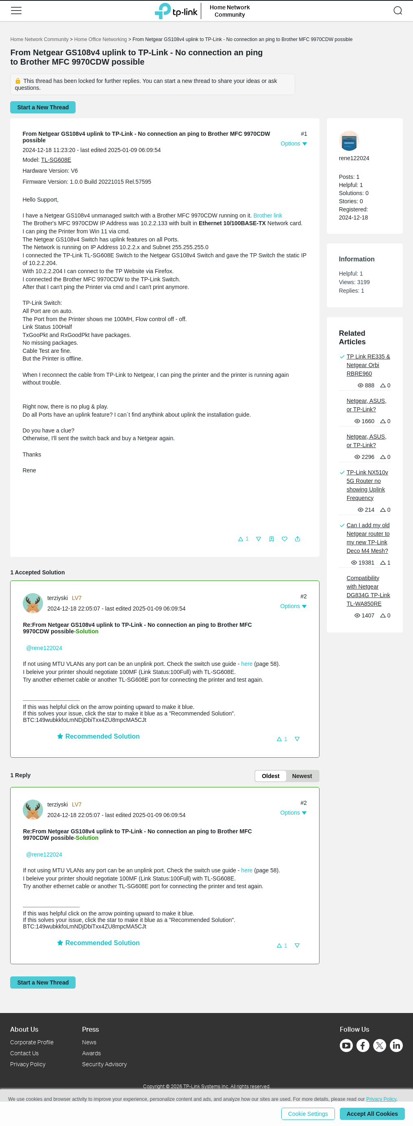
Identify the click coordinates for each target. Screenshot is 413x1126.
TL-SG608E (56, 160)
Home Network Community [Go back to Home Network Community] (39, 39)
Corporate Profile (32, 1042)
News (89, 1042)
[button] (16, 10)
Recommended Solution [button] (98, 736)
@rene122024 (44, 648)
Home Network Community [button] (230, 11)
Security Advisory (104, 1064)
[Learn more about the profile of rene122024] (361, 140)
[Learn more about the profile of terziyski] (35, 602)
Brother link (267, 215)
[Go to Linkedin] (396, 1045)
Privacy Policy (28, 1064)
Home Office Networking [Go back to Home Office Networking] (100, 39)
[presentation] (33, 603)
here (246, 664)
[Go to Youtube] (346, 1045)
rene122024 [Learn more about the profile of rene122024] (354, 158)
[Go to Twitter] (379, 1046)
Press (90, 1029)
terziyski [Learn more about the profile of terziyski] (57, 598)
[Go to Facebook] (363, 1045)
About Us (24, 1029)
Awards (91, 1053)
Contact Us (24, 1053)
